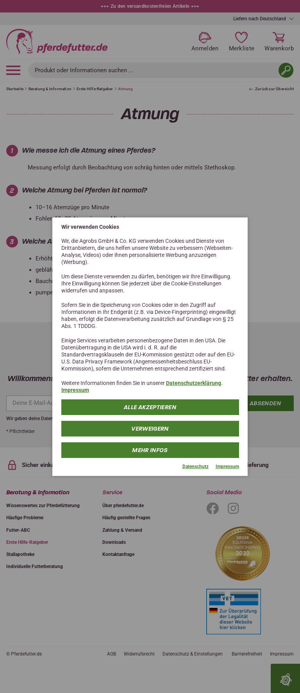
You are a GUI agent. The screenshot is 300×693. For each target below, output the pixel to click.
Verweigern (150, 428)
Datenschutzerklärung (193, 383)
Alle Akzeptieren (150, 407)
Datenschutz (195, 466)
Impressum (75, 390)
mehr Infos (150, 450)
